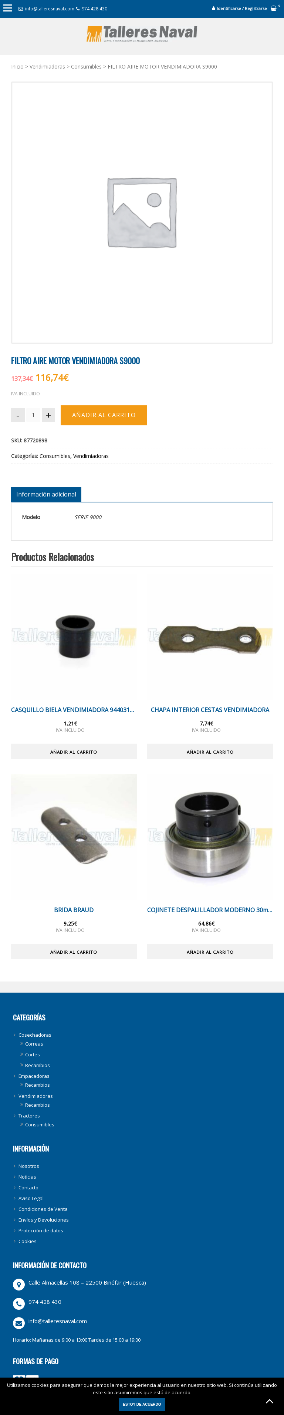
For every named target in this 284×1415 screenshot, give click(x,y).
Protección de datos (40, 1231)
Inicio (17, 66)
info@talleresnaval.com (49, 9)
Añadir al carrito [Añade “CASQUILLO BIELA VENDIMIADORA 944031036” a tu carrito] (74, 751)
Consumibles (86, 66)
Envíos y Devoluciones (43, 1220)
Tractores (29, 1115)
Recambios (37, 1065)
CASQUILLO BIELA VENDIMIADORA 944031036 (74, 710)
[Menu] (7, 7)
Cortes (32, 1055)
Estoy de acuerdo (142, 1404)
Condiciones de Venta (43, 1209)
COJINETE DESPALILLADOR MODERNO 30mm (210, 910)
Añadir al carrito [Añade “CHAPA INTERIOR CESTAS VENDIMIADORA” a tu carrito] (210, 751)
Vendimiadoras (47, 66)
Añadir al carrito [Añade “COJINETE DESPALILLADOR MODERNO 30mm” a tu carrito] (210, 952)
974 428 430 (94, 9)
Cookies (27, 1241)
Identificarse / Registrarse (242, 8)
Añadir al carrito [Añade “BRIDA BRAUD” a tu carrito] (74, 952)
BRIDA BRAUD (74, 910)
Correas (34, 1044)
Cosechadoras (34, 1035)
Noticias (27, 1176)
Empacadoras (34, 1076)
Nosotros (28, 1166)
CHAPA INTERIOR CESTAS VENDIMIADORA (210, 710)
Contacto (28, 1188)
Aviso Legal (31, 1198)
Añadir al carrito (105, 415)
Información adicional (46, 494)
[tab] (46, 494)
